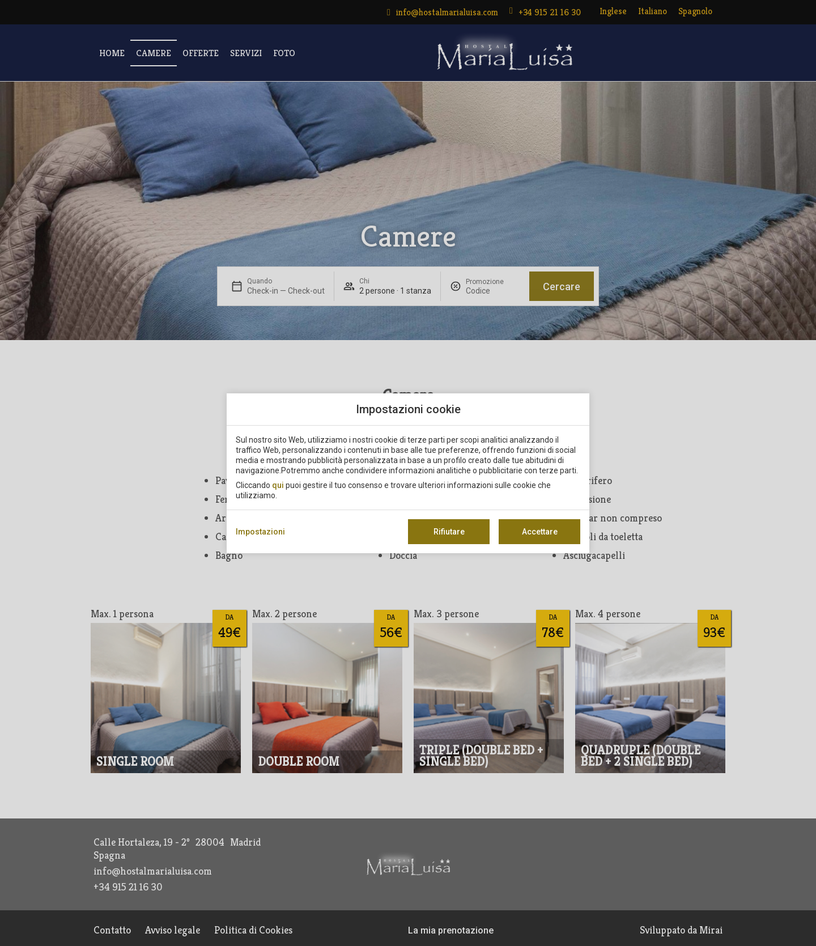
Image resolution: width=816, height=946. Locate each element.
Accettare (540, 531)
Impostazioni (260, 531)
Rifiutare (449, 531)
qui (278, 485)
